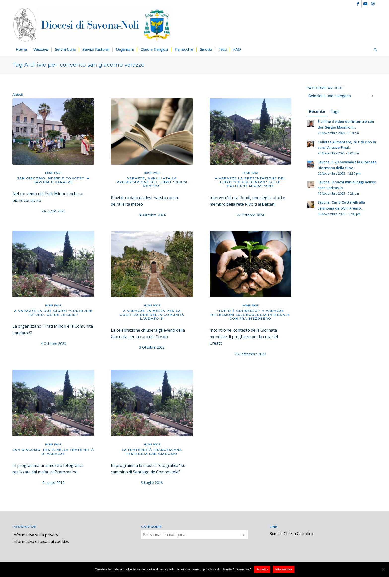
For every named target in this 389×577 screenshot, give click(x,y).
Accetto (262, 569)
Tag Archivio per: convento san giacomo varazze (78, 64)
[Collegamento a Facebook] (357, 3)
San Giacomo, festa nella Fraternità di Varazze (53, 452)
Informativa (283, 569)
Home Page (53, 173)
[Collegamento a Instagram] (373, 3)
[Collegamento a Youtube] (365, 3)
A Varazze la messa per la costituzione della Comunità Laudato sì (152, 314)
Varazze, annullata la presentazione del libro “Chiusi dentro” (152, 182)
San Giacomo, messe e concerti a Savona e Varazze (53, 180)
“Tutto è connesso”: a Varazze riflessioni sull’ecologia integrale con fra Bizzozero (250, 314)
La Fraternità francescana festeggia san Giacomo (152, 452)
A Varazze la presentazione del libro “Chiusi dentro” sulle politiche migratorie (250, 182)
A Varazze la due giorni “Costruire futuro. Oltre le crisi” (53, 313)
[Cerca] (374, 49)
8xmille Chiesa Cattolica (291, 533)
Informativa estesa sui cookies (40, 541)
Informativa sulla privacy (35, 535)
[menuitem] (21, 49)
